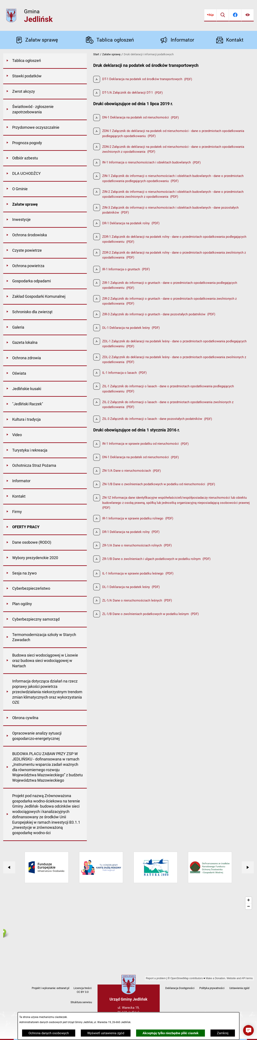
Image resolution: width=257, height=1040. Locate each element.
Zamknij (222, 1033)
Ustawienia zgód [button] (239, 988)
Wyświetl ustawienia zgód (105, 1033)
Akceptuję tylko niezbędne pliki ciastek (170, 1033)
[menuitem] (45, 61)
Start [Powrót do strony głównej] (96, 54)
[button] (248, 1030)
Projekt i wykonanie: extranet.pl (50, 988)
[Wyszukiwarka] (222, 15)
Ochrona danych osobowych (49, 1033)
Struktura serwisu (81, 1002)
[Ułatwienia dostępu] (247, 15)
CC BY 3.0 (83, 992)
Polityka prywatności (211, 988)
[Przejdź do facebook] (235, 15)
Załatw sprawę (111, 54)
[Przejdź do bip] (210, 15)
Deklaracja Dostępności (179, 988)
